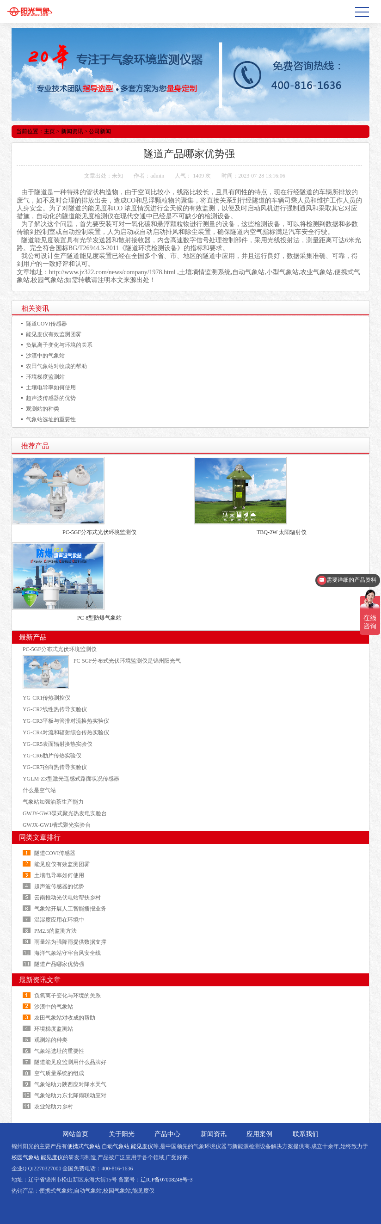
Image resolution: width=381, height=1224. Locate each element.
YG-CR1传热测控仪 (46, 698)
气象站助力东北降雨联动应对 (70, 1095)
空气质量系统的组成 (59, 1073)
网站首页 (75, 1134)
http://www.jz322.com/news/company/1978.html (112, 272)
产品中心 (167, 1134)
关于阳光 (122, 1134)
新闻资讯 (72, 131)
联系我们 (306, 1134)
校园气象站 (25, 1157)
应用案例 (259, 1134)
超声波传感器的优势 (51, 398)
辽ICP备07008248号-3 (167, 1179)
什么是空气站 (39, 790)
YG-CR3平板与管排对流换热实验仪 (66, 721)
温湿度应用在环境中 (59, 919)
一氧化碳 (138, 224)
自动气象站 (115, 1146)
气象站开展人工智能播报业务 (70, 908)
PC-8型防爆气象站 (99, 618)
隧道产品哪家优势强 (59, 964)
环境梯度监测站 (45, 377)
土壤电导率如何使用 (51, 387)
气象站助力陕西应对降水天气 (70, 1084)
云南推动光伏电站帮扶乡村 (67, 897)
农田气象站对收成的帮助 (56, 366)
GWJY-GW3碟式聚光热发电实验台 (65, 813)
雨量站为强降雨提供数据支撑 (70, 942)
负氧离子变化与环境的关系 (59, 345)
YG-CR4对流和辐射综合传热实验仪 (66, 732)
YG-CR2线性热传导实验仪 (55, 709)
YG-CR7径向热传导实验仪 (55, 767)
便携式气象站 (83, 1146)
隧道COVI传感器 (46, 323)
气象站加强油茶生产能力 (53, 802)
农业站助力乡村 (53, 1106)
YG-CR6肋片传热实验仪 (52, 755)
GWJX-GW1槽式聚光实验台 (57, 825)
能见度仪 (142, 1146)
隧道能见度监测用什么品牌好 (70, 1062)
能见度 (97, 208)
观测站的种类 (42, 409)
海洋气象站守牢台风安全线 (67, 953)
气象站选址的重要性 (51, 419)
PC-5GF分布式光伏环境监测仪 (99, 532)
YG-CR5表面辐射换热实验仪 (57, 744)
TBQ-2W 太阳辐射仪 (282, 532)
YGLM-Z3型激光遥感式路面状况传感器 (71, 778)
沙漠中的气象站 (45, 355)
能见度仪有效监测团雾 (53, 334)
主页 (49, 131)
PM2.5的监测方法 (55, 931)
